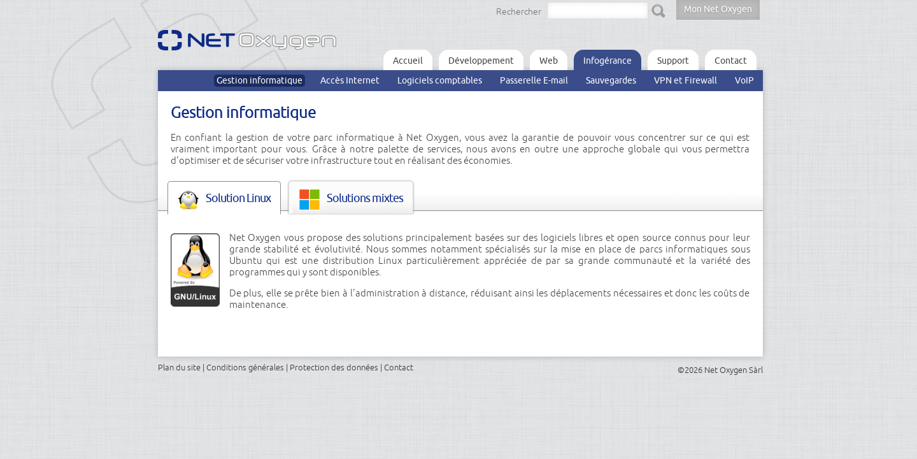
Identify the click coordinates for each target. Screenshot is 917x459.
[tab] (224, 197)
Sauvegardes (611, 80)
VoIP (744, 80)
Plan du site (179, 367)
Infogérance (607, 60)
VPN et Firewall (685, 80)
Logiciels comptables (439, 80)
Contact (730, 60)
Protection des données (334, 367)
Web (548, 60)
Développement (481, 60)
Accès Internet (350, 80)
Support (673, 60)
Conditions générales (245, 367)
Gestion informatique (259, 80)
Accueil (408, 60)
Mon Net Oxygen (718, 9)
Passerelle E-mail (534, 80)
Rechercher (518, 11)
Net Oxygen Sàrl (733, 369)
